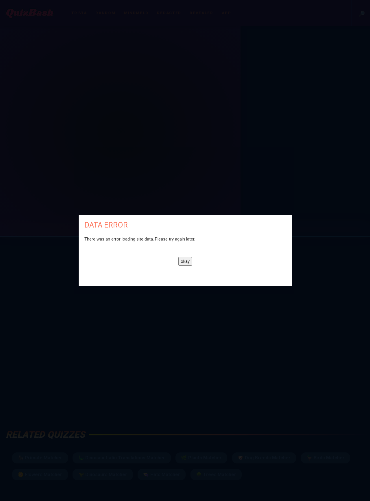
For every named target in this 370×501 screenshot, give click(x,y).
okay (185, 261)
